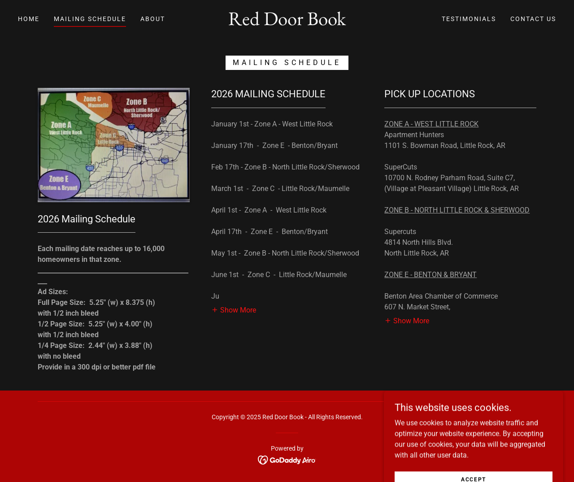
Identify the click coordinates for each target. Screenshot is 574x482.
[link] (287, 22)
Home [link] (28, 18)
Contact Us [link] (533, 18)
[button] (233, 309)
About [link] (152, 18)
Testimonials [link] (469, 18)
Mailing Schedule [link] (90, 18)
